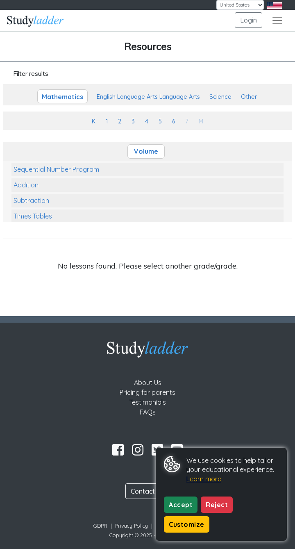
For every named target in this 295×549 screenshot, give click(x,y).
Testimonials (147, 402)
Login (248, 20)
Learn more (203, 479)
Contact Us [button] (147, 491)
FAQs (148, 412)
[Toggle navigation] (277, 20)
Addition (26, 185)
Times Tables (33, 216)
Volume (146, 151)
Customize (186, 524)
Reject (217, 505)
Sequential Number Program (56, 169)
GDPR (100, 525)
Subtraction (31, 200)
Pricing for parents (147, 392)
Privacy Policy (131, 525)
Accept (181, 505)
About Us (147, 382)
